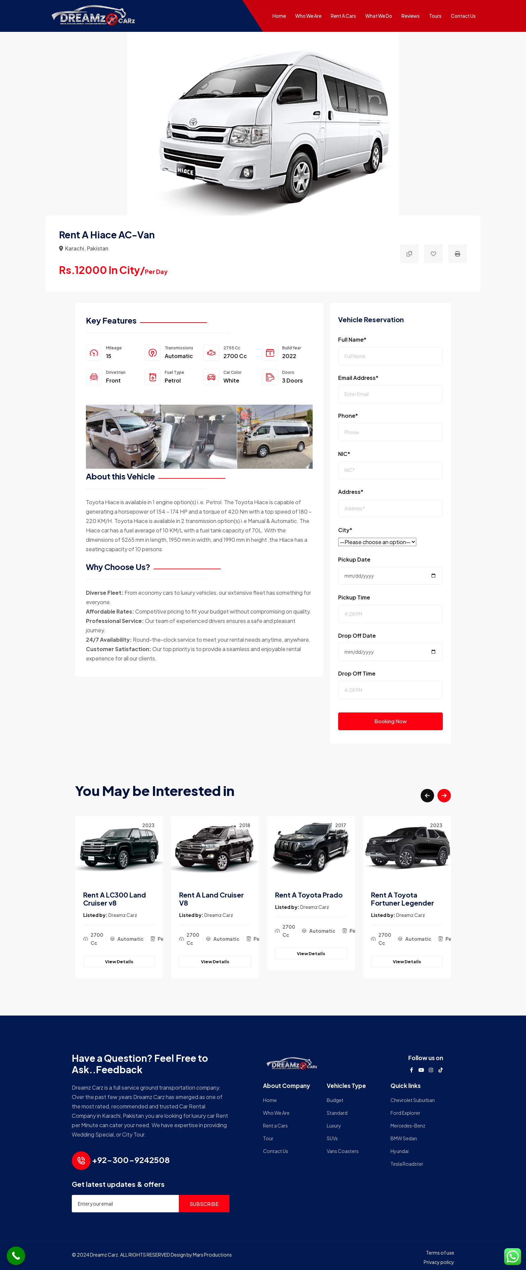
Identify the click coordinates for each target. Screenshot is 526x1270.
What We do (378, 16)
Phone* (348, 415)
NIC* (344, 453)
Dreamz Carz (122, 915)
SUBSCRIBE (204, 1204)
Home (279, 16)
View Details (119, 961)
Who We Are (308, 16)
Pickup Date (354, 559)
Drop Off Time (356, 673)
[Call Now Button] (16, 1256)
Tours (435, 16)
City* (345, 529)
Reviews (411, 16)
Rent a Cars (343, 16)
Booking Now (390, 721)
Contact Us (463, 16)
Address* (350, 491)
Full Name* (352, 339)
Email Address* (358, 377)
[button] (427, 795)
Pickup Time (354, 597)
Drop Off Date (357, 635)
